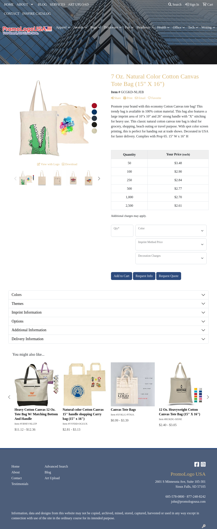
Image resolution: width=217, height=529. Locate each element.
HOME (9, 4)
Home (15, 466)
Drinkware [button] (111, 27)
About (15, 472)
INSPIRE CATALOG (36, 13)
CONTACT (11, 13)
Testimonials (19, 484)
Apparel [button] (61, 27)
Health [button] (161, 27)
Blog (48, 472)
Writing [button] (206, 27)
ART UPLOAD (78, 4)
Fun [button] (127, 27)
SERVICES (57, 4)
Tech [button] (191, 27)
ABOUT (22, 4)
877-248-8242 (196, 496)
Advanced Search (56, 466)
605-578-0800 (175, 496)
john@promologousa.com (188, 501)
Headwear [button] (143, 27)
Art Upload (52, 478)
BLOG (42, 4)
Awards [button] (78, 27)
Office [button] (177, 27)
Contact (16, 478)
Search (175, 4)
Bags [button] (93, 27)
